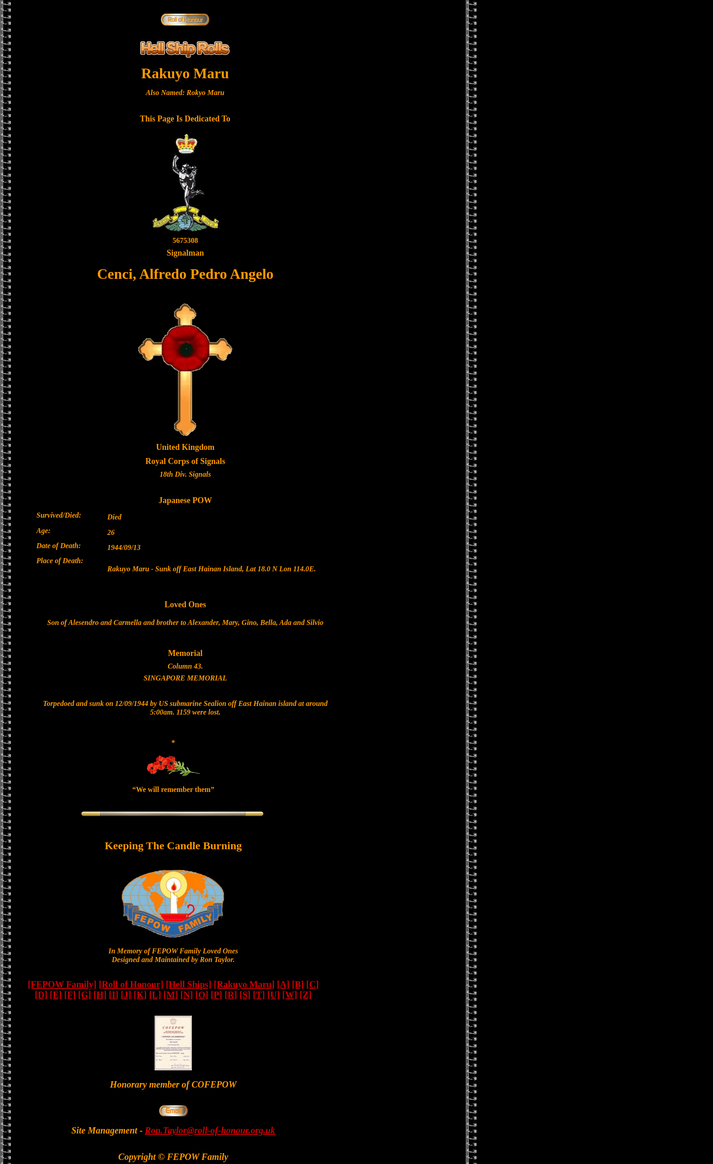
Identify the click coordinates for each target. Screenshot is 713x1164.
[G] (84, 995)
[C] (312, 984)
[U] (273, 995)
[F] (70, 995)
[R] (231, 995)
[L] (155, 995)
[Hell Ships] (188, 984)
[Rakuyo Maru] (244, 984)
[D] (41, 995)
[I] (113, 995)
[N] (187, 995)
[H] (99, 995)
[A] (283, 984)
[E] (56, 995)
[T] (259, 995)
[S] (245, 995)
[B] (298, 984)
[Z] (306, 995)
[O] (201, 995)
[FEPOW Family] (62, 984)
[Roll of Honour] (131, 984)
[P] (216, 995)
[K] (140, 995)
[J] (126, 995)
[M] (170, 995)
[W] (289, 995)
